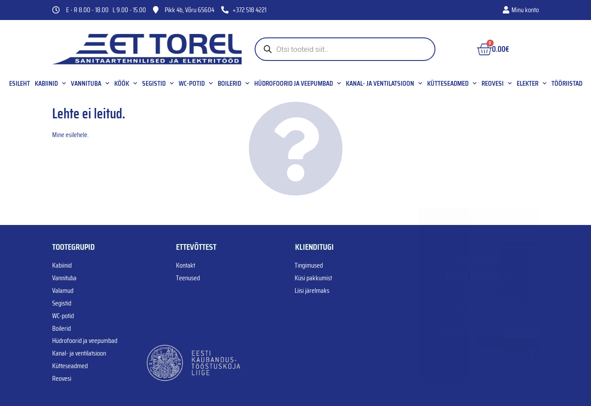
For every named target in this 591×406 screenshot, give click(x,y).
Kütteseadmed (452, 83)
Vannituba (90, 83)
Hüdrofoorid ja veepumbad (297, 83)
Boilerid (233, 83)
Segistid (158, 83)
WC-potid (196, 83)
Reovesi (496, 83)
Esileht (19, 83)
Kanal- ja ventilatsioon (384, 83)
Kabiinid (50, 83)
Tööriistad (566, 83)
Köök (125, 83)
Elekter (532, 83)
